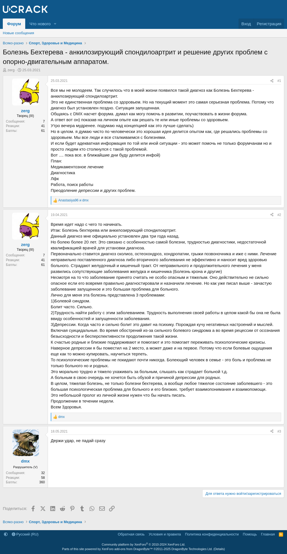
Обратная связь (131, 534)
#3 (279, 431)
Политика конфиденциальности (212, 534)
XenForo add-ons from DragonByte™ (127, 549)
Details (219, 549)
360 (42, 482)
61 (43, 131)
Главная (268, 534)
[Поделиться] (272, 81)
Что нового (39, 23)
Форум (14, 23)
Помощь (250, 534)
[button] (55, 24)
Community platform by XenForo (143, 544)
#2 (279, 215)
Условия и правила (165, 534)
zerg (11, 70)
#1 (279, 81)
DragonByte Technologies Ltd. (192, 549)
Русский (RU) (25, 534)
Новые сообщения (18, 33)
